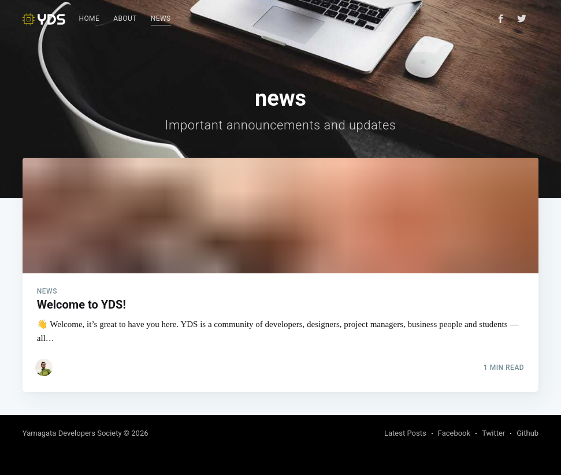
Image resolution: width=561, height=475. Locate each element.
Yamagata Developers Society (72, 433)
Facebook (454, 433)
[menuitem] (89, 19)
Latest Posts (405, 433)
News (161, 18)
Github (527, 433)
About (125, 18)
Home (89, 18)
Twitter (493, 433)
